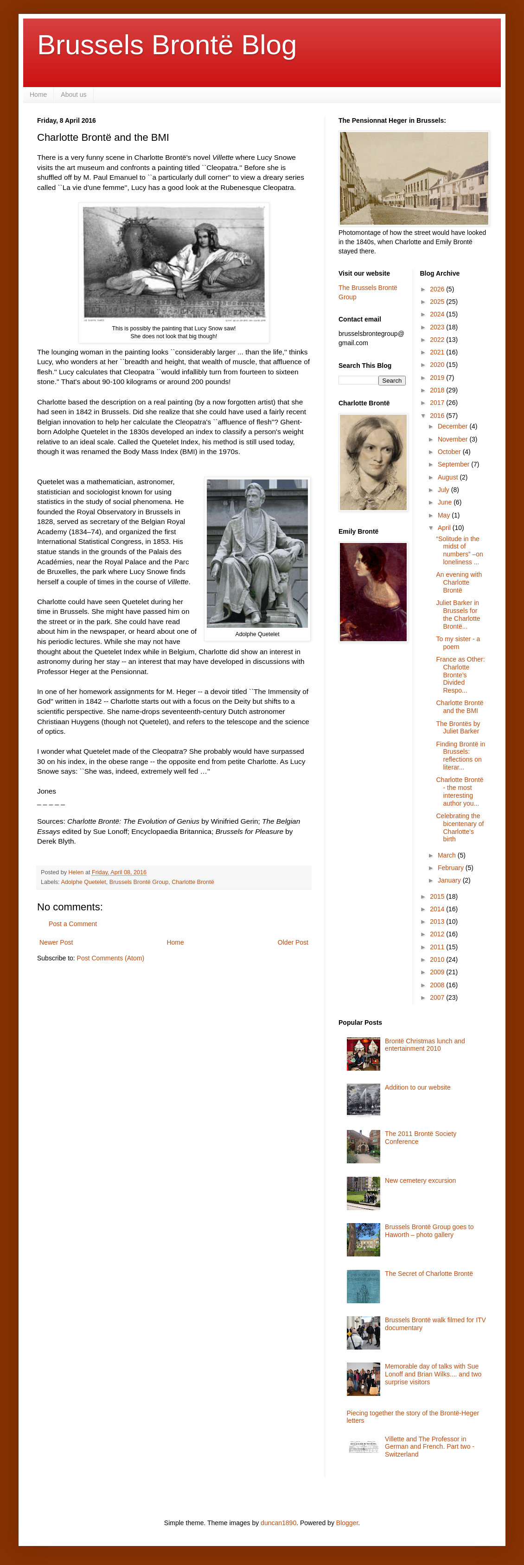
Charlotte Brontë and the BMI (459, 706)
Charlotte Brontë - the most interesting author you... (459, 791)
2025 (438, 301)
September (454, 464)
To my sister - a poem (458, 642)
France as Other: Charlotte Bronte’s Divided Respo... (460, 675)
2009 (438, 972)
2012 (438, 934)
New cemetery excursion (420, 1180)
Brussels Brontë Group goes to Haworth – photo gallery (429, 1230)
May (445, 515)
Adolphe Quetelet (83, 882)
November (453, 439)
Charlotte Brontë (193, 882)
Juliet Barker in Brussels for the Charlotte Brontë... (458, 614)
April (445, 527)
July (444, 489)
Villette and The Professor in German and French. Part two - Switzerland (429, 1446)
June (446, 502)
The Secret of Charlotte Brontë (429, 1273)
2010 (438, 959)
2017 (438, 402)
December (453, 426)
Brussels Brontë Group (138, 882)
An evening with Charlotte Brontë (459, 582)
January (450, 880)
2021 (438, 352)
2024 (438, 314)
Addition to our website (418, 1087)
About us (73, 94)
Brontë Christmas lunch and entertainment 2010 (425, 1045)
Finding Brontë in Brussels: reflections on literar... (460, 755)
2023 (438, 327)
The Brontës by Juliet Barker (458, 727)
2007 (438, 997)
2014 (438, 909)
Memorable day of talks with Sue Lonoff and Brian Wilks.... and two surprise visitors (433, 1374)
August (449, 477)
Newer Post (56, 942)
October (450, 451)
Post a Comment (73, 924)
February (452, 867)
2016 (438, 415)
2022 (438, 339)
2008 (438, 985)
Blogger (347, 1523)
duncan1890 (278, 1523)
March (448, 855)
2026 (438, 289)
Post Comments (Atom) (110, 958)
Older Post (293, 942)
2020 (438, 364)
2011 (438, 947)
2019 (438, 377)
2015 (438, 896)
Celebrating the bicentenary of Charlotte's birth (460, 827)
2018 (438, 390)
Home (38, 94)
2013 (438, 921)
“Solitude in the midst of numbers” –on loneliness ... (459, 550)
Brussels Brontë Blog (167, 44)
